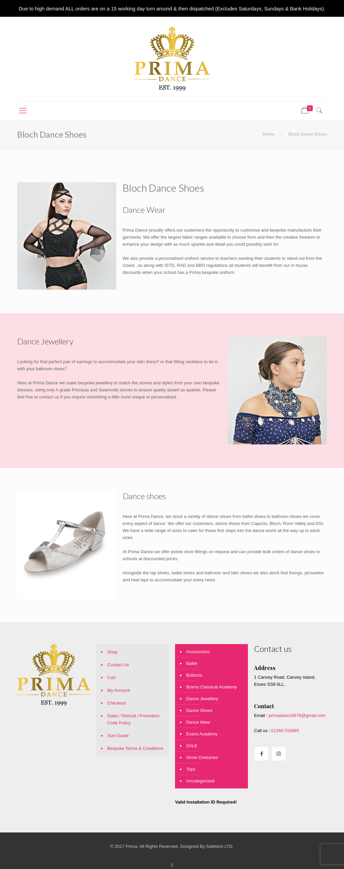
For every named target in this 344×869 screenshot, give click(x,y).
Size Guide (118, 735)
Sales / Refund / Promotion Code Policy (133, 719)
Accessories (198, 651)
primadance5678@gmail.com (297, 715)
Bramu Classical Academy (211, 686)
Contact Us (118, 664)
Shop (112, 652)
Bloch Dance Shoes (307, 134)
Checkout (116, 703)
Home (268, 134)
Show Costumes (202, 757)
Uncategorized (200, 780)
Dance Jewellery (202, 698)
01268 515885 (284, 730)
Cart (111, 677)
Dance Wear (198, 722)
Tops (190, 769)
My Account (118, 690)
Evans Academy (201, 733)
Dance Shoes (199, 710)
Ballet (191, 663)
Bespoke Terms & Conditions (135, 748)
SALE (191, 745)
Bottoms (194, 675)
